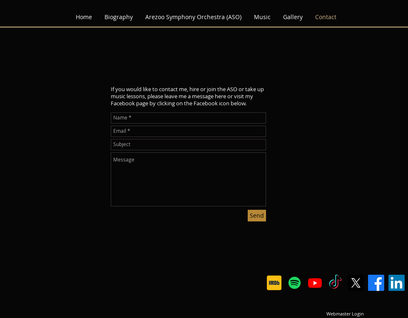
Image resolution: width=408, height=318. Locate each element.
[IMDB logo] (274, 283)
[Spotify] (294, 283)
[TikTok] (335, 283)
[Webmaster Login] (345, 314)
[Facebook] (376, 283)
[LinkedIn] (396, 283)
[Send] (257, 215)
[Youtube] (315, 283)
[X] (356, 283)
